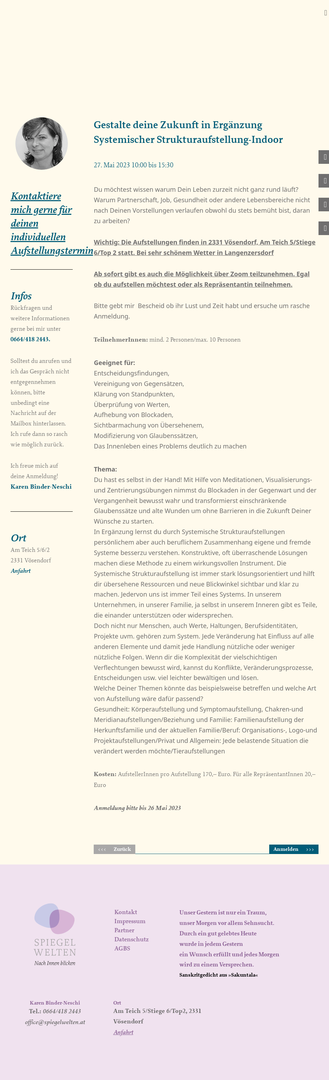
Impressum (129, 921)
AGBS (122, 948)
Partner (124, 930)
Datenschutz (131, 939)
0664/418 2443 (62, 1011)
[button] (325, 13)
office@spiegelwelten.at (55, 1022)
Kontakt (125, 912)
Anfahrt (20, 571)
